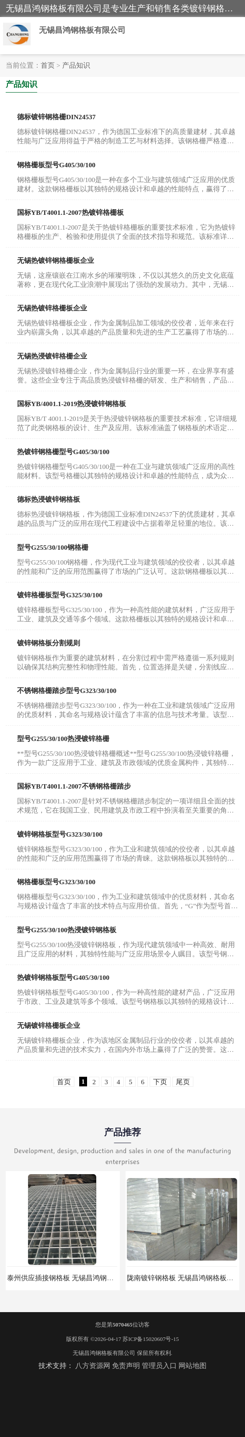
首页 (48, 65)
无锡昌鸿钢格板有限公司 (104, 1353)
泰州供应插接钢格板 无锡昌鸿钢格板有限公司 (78, 1278)
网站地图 (192, 1365)
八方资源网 (92, 1365)
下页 (160, 1082)
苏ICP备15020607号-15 (150, 1339)
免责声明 (126, 1365)
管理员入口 (159, 1365)
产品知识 (76, 65)
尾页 (183, 1082)
